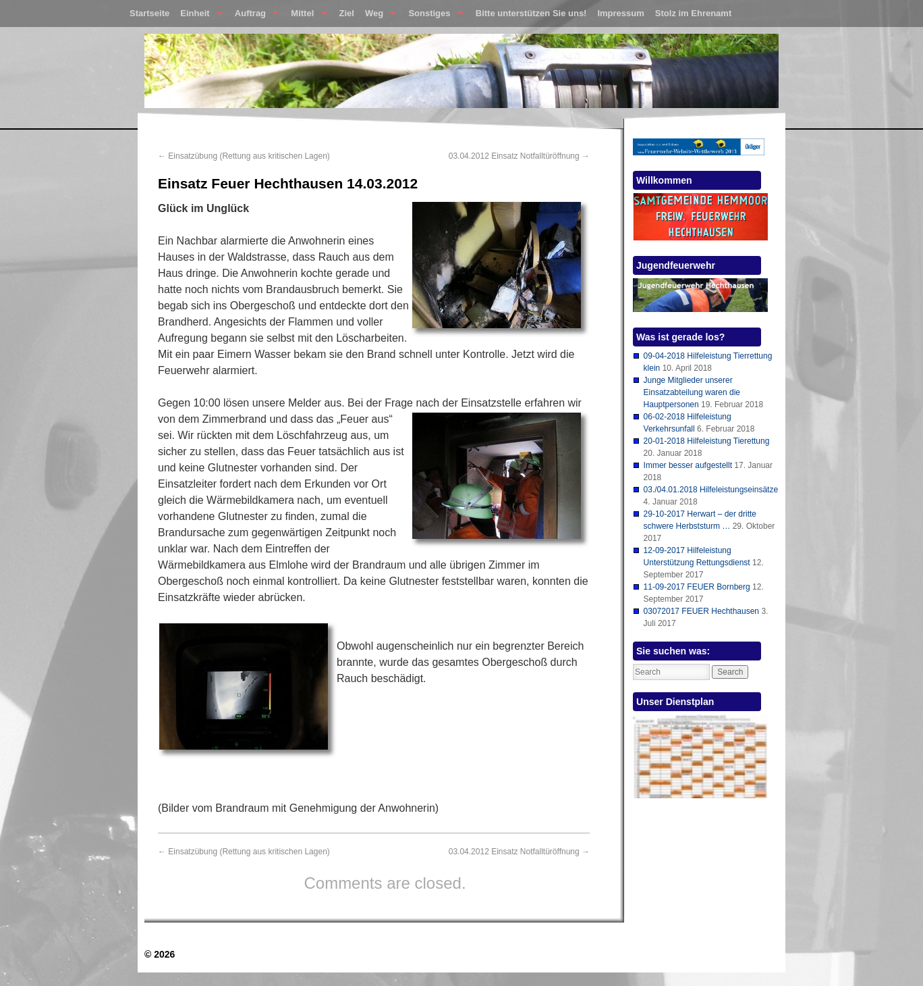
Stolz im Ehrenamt (693, 13)
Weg (378, 16)
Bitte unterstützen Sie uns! (531, 13)
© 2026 (159, 954)
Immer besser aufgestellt (688, 465)
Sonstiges (433, 16)
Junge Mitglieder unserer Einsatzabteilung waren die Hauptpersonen (692, 392)
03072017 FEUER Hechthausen (701, 611)
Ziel (346, 13)
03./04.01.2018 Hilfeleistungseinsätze (711, 489)
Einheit (199, 16)
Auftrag (254, 16)
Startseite (149, 13)
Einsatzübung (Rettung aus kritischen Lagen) (244, 156)
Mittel (306, 16)
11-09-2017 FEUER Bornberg (697, 587)
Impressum (620, 13)
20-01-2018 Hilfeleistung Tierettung (707, 441)
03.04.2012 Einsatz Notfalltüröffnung (519, 156)
